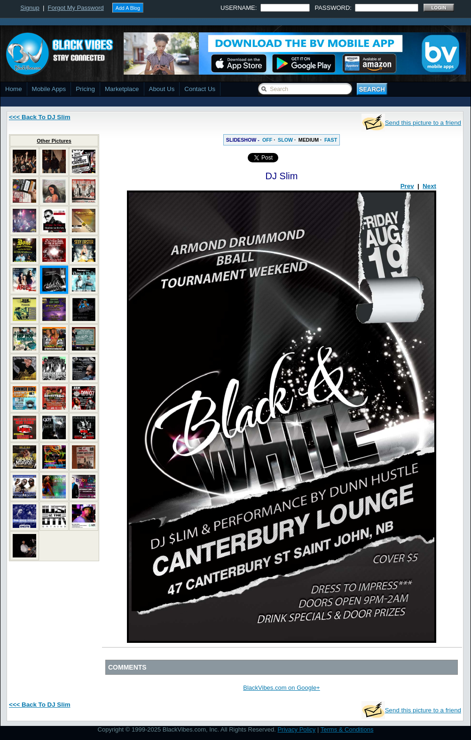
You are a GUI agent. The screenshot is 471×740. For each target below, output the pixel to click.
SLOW (285, 140)
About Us (162, 88)
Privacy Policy (296, 729)
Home (13, 88)
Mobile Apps (49, 88)
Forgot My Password (76, 7)
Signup (29, 7)
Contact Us (199, 88)
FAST (330, 140)
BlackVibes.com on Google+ (281, 687)
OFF (267, 140)
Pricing (85, 88)
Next (429, 186)
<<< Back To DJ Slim (40, 117)
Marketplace (122, 88)
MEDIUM (308, 140)
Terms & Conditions (347, 729)
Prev (407, 186)
